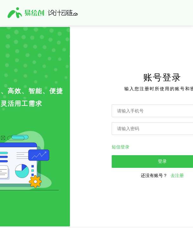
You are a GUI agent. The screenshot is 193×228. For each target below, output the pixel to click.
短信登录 (120, 146)
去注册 (177, 175)
